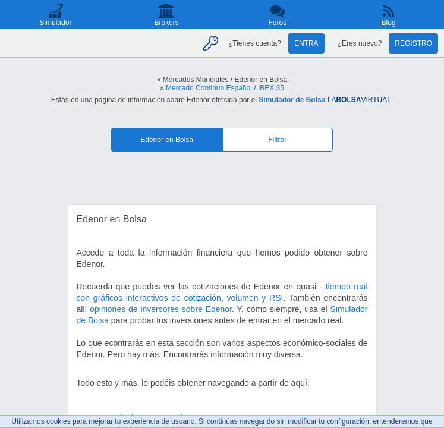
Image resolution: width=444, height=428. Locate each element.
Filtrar (278, 140)
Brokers (166, 22)
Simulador (55, 22)
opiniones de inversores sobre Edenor (161, 309)
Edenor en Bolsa (166, 140)
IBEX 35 (271, 88)
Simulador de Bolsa (292, 100)
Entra (306, 43)
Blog (389, 22)
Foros (278, 22)
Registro (413, 43)
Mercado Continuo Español (209, 88)
